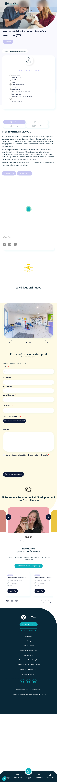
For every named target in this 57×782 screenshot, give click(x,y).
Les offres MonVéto (28, 778)
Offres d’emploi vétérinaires (28, 669)
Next (48, 517)
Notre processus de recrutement (28, 665)
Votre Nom (7, 377)
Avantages (28, 636)
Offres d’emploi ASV (28, 674)
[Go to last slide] (9, 342)
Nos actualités (28, 646)
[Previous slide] (43, 602)
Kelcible (44, 694)
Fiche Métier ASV (28, 655)
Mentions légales (20, 689)
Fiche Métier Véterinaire (28, 650)
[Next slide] (47, 342)
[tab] (14, 122)
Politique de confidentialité (33, 689)
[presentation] (18, 464)
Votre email (7, 406)
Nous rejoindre (50, 777)
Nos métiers (39, 777)
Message (6, 429)
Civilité (6, 366)
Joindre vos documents (12, 416)
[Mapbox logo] (7, 237)
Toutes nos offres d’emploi (28, 660)
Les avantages (17, 777)
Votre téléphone (9, 395)
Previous (8, 517)
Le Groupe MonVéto (7, 778)
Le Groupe (28, 641)
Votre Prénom (8, 386)
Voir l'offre (12, 591)
